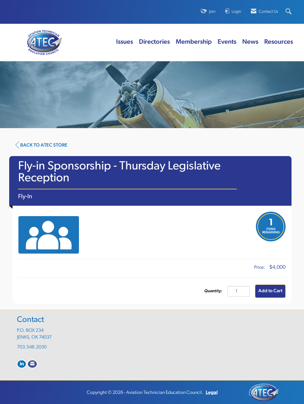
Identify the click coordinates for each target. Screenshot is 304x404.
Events (227, 42)
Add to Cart (270, 291)
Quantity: (213, 291)
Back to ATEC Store (41, 145)
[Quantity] (238, 291)
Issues (124, 42)
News (250, 42)
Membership (194, 42)
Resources (278, 42)
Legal (212, 392)
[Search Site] (289, 12)
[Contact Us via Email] (32, 364)
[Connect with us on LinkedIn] (21, 364)
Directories (154, 42)
